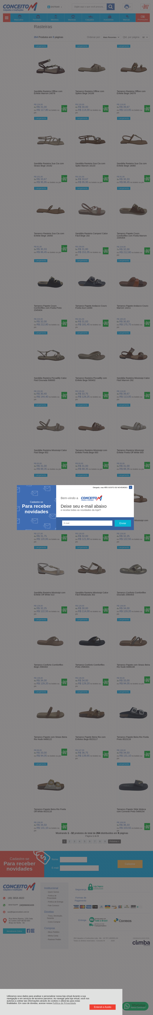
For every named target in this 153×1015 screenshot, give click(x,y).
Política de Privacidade (64, 1003)
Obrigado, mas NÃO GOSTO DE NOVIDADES (110, 487)
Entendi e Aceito (102, 1007)
